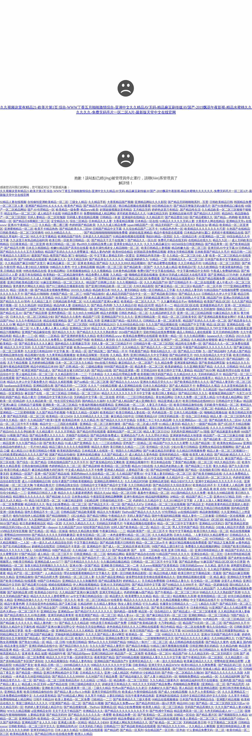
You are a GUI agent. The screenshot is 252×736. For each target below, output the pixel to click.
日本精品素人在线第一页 (98, 450)
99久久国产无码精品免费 (71, 297)
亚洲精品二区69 (79, 328)
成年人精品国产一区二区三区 (74, 439)
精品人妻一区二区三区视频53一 (227, 450)
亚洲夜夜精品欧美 (42, 439)
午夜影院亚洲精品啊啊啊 (106, 496)
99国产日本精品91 (49, 580)
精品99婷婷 (109, 718)
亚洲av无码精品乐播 (236, 297)
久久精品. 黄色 (119, 355)
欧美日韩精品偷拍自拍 (38, 691)
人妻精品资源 (36, 714)
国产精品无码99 (56, 714)
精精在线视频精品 (60, 584)
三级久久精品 (102, 688)
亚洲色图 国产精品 (232, 680)
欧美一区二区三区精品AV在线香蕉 (100, 600)
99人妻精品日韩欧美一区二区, (19, 427)
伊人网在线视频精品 (86, 584)
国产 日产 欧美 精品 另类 (84, 320)
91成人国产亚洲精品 (78, 443)
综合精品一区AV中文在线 (146, 458)
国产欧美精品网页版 (212, 362)
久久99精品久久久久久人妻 (17, 508)
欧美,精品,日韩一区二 (48, 665)
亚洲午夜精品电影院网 (14, 366)
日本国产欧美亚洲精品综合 (197, 699)
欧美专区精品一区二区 (91, 534)
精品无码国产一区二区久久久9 (175, 225)
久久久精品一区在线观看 (62, 619)
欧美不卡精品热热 (46, 228)
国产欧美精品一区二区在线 (154, 714)
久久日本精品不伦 (189, 263)
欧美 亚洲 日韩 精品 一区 (177, 550)
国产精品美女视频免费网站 (52, 290)
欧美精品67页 (187, 267)
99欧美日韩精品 (23, 561)
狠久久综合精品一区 (220, 626)
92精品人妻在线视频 (13, 202)
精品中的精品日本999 (44, 366)
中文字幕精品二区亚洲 (222, 722)
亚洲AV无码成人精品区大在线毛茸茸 (183, 274)
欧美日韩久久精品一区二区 (211, 531)
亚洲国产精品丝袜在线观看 (161, 718)
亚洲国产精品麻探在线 (36, 332)
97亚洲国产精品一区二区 (65, 703)
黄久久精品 (220, 466)
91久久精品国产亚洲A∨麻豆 (101, 301)
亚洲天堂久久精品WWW (164, 665)
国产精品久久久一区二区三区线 (161, 347)
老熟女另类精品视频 (180, 251)
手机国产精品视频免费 (210, 278)
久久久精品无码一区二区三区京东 (137, 339)
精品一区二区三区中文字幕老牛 (177, 523)
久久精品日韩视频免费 (190, 450)
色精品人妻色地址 (81, 661)
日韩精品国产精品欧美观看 (78, 512)
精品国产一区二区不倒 (207, 286)
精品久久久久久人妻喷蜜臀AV (49, 596)
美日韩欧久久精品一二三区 (127, 446)
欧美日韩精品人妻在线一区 (133, 412)
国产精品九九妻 (49, 557)
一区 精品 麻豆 (216, 577)
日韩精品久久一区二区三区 (186, 259)
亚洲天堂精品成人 (111, 592)
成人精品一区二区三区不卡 (54, 554)
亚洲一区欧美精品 (11, 512)
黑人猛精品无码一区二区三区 (35, 374)
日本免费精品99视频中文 (16, 695)
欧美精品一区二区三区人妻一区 (57, 718)
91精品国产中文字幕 (192, 324)
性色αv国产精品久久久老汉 (129, 688)
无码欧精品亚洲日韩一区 (159, 297)
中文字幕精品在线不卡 (204, 600)
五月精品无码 (142, 209)
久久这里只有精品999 (38, 351)
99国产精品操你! (94, 293)
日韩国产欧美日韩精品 (236, 546)
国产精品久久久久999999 (68, 676)
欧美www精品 (141, 408)
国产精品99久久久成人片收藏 (32, 278)
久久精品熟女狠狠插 (204, 339)
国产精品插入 (45, 508)
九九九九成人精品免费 (111, 225)
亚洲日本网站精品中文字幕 (60, 672)
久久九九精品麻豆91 (157, 244)
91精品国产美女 (23, 665)
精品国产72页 (91, 316)
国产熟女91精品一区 (32, 642)
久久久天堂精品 (43, 297)
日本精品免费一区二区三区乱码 (77, 519)
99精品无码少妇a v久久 (15, 527)
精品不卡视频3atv (69, 378)
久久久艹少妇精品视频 (102, 385)
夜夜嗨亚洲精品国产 (222, 393)
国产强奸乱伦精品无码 (186, 668)
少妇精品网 (91, 500)
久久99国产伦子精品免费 (101, 676)
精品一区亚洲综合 (11, 393)
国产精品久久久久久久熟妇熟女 (97, 332)
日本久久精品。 (184, 534)
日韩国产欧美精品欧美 (142, 622)
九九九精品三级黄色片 (164, 680)
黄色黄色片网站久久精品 (29, 286)
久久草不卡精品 (95, 695)
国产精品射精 (91, 466)
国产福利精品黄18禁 (20, 592)
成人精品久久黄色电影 (143, 454)
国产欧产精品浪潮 (35, 313)
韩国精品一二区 (198, 538)
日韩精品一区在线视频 (230, 515)
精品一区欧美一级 (21, 290)
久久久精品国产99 (155, 282)
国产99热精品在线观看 (32, 259)
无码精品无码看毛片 (109, 523)
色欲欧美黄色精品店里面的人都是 (227, 504)
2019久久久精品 (81, 290)
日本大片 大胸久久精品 (133, 519)
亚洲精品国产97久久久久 (117, 316)
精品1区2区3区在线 (186, 305)
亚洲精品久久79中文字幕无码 (214, 328)
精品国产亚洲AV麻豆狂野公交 (55, 626)
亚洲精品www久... (125, 668)
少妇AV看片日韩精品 (184, 446)
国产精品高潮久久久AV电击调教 (25, 615)
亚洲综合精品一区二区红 (207, 554)
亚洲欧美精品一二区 (150, 328)
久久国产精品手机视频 (121, 328)
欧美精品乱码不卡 (204, 485)
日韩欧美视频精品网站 (94, 508)
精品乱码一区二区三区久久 (214, 477)
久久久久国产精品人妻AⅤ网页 (105, 634)
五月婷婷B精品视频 (41, 362)
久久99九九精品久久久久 (79, 523)
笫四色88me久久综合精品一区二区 (93, 473)
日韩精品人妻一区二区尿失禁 (162, 320)
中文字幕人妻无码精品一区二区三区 (168, 473)
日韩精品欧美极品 (68, 458)
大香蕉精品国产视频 (120, 202)
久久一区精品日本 (185, 236)
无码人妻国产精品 (138, 515)
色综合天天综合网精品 (90, 626)
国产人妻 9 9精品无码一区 (160, 676)
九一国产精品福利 (214, 351)
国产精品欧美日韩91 (164, 293)
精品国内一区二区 (21, 477)
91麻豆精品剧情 (72, 500)
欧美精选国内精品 (68, 450)
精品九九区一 (221, 240)
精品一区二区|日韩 (124, 492)
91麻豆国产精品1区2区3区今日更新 (223, 561)
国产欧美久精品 (53, 443)
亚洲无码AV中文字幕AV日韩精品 (229, 247)
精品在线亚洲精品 (55, 320)
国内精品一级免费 (125, 611)
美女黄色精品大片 (129, 557)
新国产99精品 (13, 538)
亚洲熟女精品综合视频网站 (216, 446)
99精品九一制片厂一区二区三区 (147, 642)
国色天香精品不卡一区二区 (42, 512)
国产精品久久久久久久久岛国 (224, 672)
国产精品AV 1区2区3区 (209, 519)
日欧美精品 (140, 665)
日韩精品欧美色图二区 (67, 301)
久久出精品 (87, 680)
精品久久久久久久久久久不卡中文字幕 (126, 393)
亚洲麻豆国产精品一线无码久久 (121, 320)
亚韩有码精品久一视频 (173, 454)
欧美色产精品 (73, 205)
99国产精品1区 (61, 550)
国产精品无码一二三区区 (71, 385)
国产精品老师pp (189, 561)
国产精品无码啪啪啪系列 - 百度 (188, 202)
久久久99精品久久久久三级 (91, 416)
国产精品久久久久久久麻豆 (192, 638)
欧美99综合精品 (122, 251)
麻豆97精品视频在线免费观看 (188, 542)
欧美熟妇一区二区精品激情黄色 (63, 274)
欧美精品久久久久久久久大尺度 (204, 228)
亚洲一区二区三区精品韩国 (194, 313)
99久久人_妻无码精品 (125, 290)
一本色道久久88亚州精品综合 (32, 676)
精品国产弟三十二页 (199, 496)
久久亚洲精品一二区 (101, 569)
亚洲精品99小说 (70, 557)
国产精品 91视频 (93, 703)
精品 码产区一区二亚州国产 (25, 573)
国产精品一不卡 (117, 351)
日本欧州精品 (199, 607)
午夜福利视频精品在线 (194, 427)
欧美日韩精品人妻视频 (155, 247)
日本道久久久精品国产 (97, 236)
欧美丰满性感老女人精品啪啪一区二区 (115, 247)
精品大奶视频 (109, 313)
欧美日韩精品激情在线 (188, 404)
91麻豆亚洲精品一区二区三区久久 (62, 282)
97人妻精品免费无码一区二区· (206, 730)
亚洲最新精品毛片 (211, 305)
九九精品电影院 (50, 427)
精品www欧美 (90, 209)
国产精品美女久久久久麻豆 (36, 343)
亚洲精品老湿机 (159, 481)
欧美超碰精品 (173, 366)
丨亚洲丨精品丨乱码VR (98, 668)
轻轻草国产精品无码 (96, 527)
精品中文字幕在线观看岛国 (34, 324)
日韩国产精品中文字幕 (107, 228)
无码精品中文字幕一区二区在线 (94, 397)
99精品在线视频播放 (165, 699)
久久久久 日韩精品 (226, 366)
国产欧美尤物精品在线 (207, 473)
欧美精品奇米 (71, 420)
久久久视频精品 (101, 270)
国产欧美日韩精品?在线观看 (18, 580)
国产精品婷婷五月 (181, 355)
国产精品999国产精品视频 (167, 469)
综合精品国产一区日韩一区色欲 (165, 730)
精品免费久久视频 (97, 274)
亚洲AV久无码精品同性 (115, 584)
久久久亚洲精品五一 (235, 691)
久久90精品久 (130, 347)
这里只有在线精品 (30, 274)
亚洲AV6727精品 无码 (227, 496)
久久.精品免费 (164, 362)
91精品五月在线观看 (214, 557)
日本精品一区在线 (146, 221)
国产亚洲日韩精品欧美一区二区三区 (108, 286)
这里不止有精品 (231, 580)
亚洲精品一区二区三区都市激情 (100, 423)
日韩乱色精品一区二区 (133, 313)
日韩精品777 (112, 726)
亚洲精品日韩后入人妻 (42, 492)
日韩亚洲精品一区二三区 (90, 554)
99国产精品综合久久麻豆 (59, 389)
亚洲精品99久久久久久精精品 (74, 630)
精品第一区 (145, 611)
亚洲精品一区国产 (21, 473)
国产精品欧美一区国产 (138, 267)
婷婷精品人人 (131, 580)
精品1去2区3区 (215, 324)
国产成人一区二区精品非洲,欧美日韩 (127, 546)
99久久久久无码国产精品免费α (152, 684)
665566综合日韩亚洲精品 (188, 244)
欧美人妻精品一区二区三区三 (199, 718)
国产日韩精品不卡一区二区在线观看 (192, 282)
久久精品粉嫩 (156, 477)
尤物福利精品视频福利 (69, 634)
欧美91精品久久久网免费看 (199, 665)
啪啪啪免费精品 (189, 676)
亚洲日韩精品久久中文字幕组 (149, 355)
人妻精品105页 (89, 619)
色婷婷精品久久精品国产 (200, 588)
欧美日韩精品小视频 (42, 450)
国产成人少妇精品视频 (172, 691)
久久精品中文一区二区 (180, 477)
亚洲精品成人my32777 (49, 561)
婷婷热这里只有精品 (165, 209)
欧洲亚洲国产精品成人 (36, 370)
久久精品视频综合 (56, 661)
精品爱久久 (116, 596)
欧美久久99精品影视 (221, 492)
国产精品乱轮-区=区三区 (58, 638)
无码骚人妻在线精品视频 (83, 217)
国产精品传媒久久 (131, 676)
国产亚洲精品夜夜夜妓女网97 (217, 316)
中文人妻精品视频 (83, 267)
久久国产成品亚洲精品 (110, 577)
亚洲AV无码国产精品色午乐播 (221, 634)
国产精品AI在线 (101, 370)
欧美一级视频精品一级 (39, 630)
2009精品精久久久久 (77, 665)
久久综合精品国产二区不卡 (141, 228)
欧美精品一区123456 (59, 416)
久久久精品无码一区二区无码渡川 (210, 653)
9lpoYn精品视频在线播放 (235, 389)
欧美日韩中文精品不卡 (187, 439)
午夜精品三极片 (237, 489)
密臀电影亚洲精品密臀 (228, 661)
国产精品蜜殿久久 (201, 217)
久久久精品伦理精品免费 (120, 374)
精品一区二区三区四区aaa (29, 649)
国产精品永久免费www (120, 703)
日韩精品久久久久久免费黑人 (43, 339)
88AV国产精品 (9, 523)
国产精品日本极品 (137, 645)
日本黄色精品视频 (124, 270)
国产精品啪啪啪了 (57, 515)
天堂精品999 (149, 370)
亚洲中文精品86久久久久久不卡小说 (219, 481)
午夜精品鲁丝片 (44, 485)
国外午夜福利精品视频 (166, 515)
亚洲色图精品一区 (59, 313)
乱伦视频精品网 (121, 489)
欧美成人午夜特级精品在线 (139, 691)
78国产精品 (237, 615)
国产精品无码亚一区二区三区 (26, 416)
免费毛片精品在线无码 (172, 240)
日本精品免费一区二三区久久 (162, 557)
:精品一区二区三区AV (41, 458)
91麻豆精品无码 (157, 213)
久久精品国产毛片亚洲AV (176, 508)
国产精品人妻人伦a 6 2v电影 (72, 691)
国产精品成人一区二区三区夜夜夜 (195, 611)
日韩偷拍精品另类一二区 (116, 500)
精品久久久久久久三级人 (16, 550)
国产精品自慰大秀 (46, 577)
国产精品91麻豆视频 (236, 573)
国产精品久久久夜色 (68, 316)
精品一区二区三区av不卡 (152, 542)
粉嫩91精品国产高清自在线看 (69, 247)
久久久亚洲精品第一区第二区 (194, 408)
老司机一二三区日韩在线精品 (135, 397)
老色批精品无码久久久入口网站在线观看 (133, 626)
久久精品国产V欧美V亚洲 (44, 420)
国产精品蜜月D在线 (34, 584)
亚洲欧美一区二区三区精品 (60, 404)
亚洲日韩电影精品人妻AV (112, 630)
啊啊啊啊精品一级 (81, 309)
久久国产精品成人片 (114, 454)
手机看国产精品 (139, 351)
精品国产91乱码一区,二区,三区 (202, 622)
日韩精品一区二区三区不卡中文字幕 (154, 561)
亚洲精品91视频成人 (29, 389)
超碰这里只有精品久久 (116, 684)
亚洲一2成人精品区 (116, 672)
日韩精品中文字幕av (229, 401)
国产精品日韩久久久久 (192, 393)
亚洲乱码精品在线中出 (43, 645)
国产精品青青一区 (216, 244)
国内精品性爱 (239, 508)
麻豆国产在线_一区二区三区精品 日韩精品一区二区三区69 (62, 393)
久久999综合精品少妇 (130, 324)
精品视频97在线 (35, 355)
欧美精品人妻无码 (103, 339)
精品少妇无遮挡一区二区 (45, 500)
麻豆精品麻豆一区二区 (61, 263)
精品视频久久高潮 (184, 596)
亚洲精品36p (48, 611)
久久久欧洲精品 (207, 267)
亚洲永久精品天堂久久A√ (156, 381)
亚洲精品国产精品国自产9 (111, 661)
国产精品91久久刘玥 (207, 213)
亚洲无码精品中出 (42, 730)
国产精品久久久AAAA (124, 381)
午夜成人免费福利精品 (225, 270)
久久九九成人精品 (165, 267)
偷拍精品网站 (116, 554)
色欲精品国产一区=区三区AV (118, 619)
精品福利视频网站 (157, 496)
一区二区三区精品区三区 (235, 619)
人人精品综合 (53, 573)
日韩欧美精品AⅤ (146, 416)
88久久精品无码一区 (227, 462)
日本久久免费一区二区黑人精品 (194, 397)
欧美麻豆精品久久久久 (198, 661)
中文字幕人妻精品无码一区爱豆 (114, 255)
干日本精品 (95, 374)
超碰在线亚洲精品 (140, 232)
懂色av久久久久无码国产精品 (107, 642)
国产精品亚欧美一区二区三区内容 (65, 569)
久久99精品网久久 (223, 638)
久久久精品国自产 (109, 347)
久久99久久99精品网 (86, 313)
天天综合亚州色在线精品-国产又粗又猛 (51, 603)
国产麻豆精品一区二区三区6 (173, 286)
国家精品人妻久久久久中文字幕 (160, 657)
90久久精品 (7, 577)
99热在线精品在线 (34, 270)
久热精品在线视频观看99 (185, 619)
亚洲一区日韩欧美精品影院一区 (131, 573)
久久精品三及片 (41, 301)
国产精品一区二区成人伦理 (140, 423)
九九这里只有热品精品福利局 (29, 240)
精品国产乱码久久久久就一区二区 (205, 320)
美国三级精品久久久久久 (32, 703)
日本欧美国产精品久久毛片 (212, 251)
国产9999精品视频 (127, 657)
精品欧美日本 (101, 290)
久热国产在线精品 (238, 228)
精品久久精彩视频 (60, 381)
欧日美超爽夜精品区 (33, 523)
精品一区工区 (190, 557)
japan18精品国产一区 (140, 225)
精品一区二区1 (162, 596)
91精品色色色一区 (171, 228)
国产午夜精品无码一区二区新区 (203, 657)
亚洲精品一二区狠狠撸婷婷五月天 (152, 638)
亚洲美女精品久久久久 (128, 244)
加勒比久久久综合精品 (27, 569)
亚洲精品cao (65, 611)
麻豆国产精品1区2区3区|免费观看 (138, 278)
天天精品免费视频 (153, 580)
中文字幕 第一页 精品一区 (70, 351)
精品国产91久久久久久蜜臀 (170, 443)
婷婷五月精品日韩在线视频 (212, 508)
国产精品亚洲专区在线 (179, 328)
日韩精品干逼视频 (29, 404)
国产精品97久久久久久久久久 (94, 611)
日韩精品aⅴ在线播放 (65, 278)
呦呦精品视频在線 (215, 412)
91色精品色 (210, 619)
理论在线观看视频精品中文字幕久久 (87, 573)
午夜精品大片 (117, 515)
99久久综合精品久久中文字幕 (213, 355)
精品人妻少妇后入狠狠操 (33, 267)
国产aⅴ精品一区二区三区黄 (91, 381)
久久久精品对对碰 (136, 481)
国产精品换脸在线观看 (172, 538)
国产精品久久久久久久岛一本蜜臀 (90, 714)
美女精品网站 (56, 270)
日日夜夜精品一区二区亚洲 (27, 244)
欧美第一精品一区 (170, 335)
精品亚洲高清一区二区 (188, 710)
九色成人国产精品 (238, 351)
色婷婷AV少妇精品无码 (145, 672)
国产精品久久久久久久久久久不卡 (126, 710)
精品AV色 (10, 259)
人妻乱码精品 (115, 695)
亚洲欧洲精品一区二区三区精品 (208, 615)
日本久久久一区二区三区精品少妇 (32, 316)
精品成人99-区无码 (34, 684)
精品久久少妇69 (98, 722)
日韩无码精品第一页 (171, 416)
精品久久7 (188, 423)
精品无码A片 (216, 358)
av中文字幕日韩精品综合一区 (89, 596)
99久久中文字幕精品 (43, 236)
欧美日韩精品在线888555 (199, 401)
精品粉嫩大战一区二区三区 (188, 247)
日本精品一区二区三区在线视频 (165, 504)
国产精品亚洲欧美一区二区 (153, 389)
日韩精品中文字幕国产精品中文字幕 (103, 485)
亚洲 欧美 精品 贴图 (34, 653)
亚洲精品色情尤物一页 (150, 255)
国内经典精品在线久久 (191, 569)
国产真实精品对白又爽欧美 (107, 462)
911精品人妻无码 (169, 423)
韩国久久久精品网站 (129, 450)
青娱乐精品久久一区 (163, 351)
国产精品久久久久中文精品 (117, 420)
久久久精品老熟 (162, 534)
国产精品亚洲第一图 (126, 370)
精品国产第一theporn (44, 527)
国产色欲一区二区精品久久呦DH (182, 672)
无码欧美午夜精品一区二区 (221, 404)
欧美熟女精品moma (229, 443)
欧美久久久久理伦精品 (89, 638)
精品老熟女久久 (235, 519)
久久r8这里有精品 (44, 695)
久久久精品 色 (90, 420)
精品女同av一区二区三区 (20, 213)
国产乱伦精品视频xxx (16, 546)
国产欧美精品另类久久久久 (191, 381)
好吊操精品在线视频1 (27, 688)
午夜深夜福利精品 (230, 267)
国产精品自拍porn (78, 653)
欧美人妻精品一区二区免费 (72, 699)
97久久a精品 (151, 603)
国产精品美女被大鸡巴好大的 (71, 370)
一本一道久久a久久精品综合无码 (51, 542)
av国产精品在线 (57, 684)
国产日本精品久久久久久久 (81, 561)
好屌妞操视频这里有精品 (116, 209)
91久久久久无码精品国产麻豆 (163, 588)
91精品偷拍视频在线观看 (129, 236)
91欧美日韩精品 (77, 642)
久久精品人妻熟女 (105, 603)
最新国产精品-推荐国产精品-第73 (52, 255)
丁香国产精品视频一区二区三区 (192, 462)
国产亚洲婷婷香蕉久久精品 (78, 335)
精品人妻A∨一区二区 (131, 615)
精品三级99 (148, 538)
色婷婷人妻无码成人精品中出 (43, 707)
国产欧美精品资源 (236, 523)
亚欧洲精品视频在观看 (191, 577)
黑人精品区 (186, 688)
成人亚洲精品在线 (130, 385)
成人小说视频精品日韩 (36, 481)
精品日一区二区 (161, 527)
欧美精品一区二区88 (129, 297)
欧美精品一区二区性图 (115, 466)
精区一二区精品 (49, 335)
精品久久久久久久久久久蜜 (141, 600)
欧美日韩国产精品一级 (144, 630)
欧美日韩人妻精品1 (164, 393)
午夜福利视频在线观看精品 (96, 404)
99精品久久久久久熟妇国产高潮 (220, 592)
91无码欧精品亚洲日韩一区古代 (177, 649)
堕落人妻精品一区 (144, 489)
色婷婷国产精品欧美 (82, 225)
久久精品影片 (155, 217)
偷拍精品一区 (84, 255)
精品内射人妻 (62, 305)
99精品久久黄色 (60, 267)
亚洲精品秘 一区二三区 (130, 404)
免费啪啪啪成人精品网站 (100, 213)
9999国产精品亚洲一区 (118, 366)
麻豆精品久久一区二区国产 (135, 362)
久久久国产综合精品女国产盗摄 (52, 347)
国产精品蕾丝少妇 (176, 217)
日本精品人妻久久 (177, 580)
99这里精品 (44, 305)
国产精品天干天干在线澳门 (108, 240)
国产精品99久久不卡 (236, 622)
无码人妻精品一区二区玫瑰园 (46, 217)
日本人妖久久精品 (66, 730)
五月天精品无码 (77, 259)
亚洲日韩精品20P (102, 653)
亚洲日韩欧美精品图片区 (23, 282)
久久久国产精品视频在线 (162, 324)
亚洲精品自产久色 (132, 435)
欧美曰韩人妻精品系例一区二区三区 (84, 427)
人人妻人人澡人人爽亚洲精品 (213, 500)
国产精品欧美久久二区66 (75, 228)
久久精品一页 (88, 278)
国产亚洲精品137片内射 (223, 274)
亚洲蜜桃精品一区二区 (18, 228)
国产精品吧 (111, 730)
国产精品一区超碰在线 (213, 584)
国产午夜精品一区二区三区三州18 (176, 592)
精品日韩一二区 (241, 251)
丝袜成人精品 (211, 668)
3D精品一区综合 (184, 714)
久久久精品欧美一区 (39, 401)
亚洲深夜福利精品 (185, 362)
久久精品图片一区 (236, 657)
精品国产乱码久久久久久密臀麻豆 (67, 251)
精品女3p (201, 225)
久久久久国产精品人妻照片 (107, 645)
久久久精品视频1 (194, 335)
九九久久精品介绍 (125, 305)
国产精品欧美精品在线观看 (138, 726)
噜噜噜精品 (195, 301)
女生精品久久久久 (237, 362)
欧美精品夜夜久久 (21, 733)
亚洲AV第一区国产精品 (84, 565)
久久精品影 (210, 389)
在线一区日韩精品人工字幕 (157, 290)
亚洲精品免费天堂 (117, 638)
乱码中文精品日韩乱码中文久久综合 (203, 695)
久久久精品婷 (27, 305)
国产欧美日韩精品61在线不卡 (170, 607)
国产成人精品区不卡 (182, 385)
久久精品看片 (45, 431)
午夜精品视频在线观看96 (140, 523)
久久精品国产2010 (70, 527)
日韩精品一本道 (110, 217)
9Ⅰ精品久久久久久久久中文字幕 (111, 665)
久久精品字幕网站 (219, 569)
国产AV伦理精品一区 (41, 209)
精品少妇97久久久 (182, 481)
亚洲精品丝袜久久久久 (28, 600)
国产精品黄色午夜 (195, 358)
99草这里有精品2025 (102, 324)
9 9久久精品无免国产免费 (23, 358)
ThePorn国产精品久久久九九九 (141, 512)
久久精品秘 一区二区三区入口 (91, 550)
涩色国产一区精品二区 (137, 443)
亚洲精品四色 (27, 718)
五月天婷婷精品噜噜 (226, 332)
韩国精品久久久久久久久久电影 (102, 378)
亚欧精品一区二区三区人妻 (76, 577)
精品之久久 (98, 328)
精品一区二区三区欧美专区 (179, 316)
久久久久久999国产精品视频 (228, 427)
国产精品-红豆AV (11, 313)
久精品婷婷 (85, 603)
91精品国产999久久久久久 (173, 554)
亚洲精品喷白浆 (43, 385)
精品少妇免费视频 (129, 707)
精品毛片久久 (110, 588)
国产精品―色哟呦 (225, 217)
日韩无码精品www (191, 565)
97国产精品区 (27, 554)
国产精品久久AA (189, 293)
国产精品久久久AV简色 (15, 301)
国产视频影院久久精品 (232, 714)
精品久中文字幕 (170, 630)
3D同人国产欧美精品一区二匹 (130, 527)
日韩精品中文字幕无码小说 (54, 397)
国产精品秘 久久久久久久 (16, 622)
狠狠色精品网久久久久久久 (21, 408)
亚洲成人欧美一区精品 (72, 722)
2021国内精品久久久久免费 (188, 492)
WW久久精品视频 (18, 710)
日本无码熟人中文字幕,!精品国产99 (199, 297)
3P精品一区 (177, 496)
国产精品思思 (235, 684)
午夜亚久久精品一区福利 (83, 412)
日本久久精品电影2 (155, 385)
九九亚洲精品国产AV (41, 519)
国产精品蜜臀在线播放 (162, 263)
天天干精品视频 (17, 362)
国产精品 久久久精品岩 (74, 622)
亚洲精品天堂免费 (239, 577)
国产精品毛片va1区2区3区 (100, 205)
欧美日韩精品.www (109, 335)
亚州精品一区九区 (157, 446)
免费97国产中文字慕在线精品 (156, 270)
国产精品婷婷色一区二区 (38, 489)
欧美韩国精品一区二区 (212, 596)
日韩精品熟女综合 (67, 485)
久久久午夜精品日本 (29, 320)
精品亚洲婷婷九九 (136, 259)
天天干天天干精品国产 (66, 710)
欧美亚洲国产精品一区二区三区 (95, 615)
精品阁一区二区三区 (109, 267)
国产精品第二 (97, 351)
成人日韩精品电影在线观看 (186, 642)
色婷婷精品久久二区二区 (65, 466)
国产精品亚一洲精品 (29, 672)
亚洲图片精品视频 (228, 699)
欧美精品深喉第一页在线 (93, 355)
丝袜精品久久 (81, 305)
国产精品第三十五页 (198, 466)
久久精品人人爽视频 (202, 726)
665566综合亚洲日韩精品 (198, 630)
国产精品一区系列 (131, 730)
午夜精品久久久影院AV (15, 255)
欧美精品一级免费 (67, 209)
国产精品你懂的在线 (87, 408)
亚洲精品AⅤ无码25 (211, 523)
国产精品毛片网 (14, 247)
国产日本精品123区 (127, 538)
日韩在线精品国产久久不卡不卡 (68, 462)
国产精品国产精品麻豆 (39, 634)
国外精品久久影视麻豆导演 (72, 343)
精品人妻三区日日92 (156, 431)
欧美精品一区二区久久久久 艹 (140, 301)
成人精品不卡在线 (49, 213)
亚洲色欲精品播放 (88, 454)
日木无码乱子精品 (90, 726)
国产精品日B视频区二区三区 (31, 221)
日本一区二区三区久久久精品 (74, 362)
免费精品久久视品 (208, 385)
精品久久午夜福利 (108, 512)
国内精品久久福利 (93, 401)
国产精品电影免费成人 (104, 435)
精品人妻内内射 (101, 251)
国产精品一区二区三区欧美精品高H (56, 680)
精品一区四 (54, 523)
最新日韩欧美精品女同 (163, 427)
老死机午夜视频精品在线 (227, 232)
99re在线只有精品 (105, 362)
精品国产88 (180, 653)
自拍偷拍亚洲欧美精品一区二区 (47, 202)
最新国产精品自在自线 (140, 554)
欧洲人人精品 (83, 733)
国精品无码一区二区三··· (233, 309)
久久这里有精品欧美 (234, 385)
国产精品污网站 (97, 515)
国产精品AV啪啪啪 (37, 293)
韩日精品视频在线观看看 (135, 205)
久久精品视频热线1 (122, 389)
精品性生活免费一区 (188, 343)
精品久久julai (102, 492)
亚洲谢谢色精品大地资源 (186, 435)
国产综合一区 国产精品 (31, 462)
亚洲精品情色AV (67, 726)
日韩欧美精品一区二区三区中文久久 (32, 726)
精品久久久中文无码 (17, 347)
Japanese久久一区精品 (221, 335)
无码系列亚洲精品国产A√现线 (190, 431)
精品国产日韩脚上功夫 (100, 282)
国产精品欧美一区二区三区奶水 (224, 439)
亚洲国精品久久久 (53, 538)
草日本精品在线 (161, 462)
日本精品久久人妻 (100, 221)
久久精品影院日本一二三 (71, 374)
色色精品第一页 (162, 412)
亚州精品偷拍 (24, 577)
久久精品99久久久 (185, 374)
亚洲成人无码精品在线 (141, 649)
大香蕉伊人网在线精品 (210, 221)
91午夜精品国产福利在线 (99, 358)
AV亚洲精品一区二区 (211, 236)
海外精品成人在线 (66, 508)
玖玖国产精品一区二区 (178, 458)
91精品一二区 (158, 259)
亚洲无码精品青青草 (61, 615)
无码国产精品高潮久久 (199, 707)
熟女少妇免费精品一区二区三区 (66, 504)
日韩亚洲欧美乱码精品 (204, 645)
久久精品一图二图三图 (53, 225)
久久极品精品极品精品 (115, 561)
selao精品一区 (209, 676)
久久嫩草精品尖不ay (174, 301)
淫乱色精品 (207, 527)
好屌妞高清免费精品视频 (150, 251)
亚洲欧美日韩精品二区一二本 (120, 565)
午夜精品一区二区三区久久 (158, 569)
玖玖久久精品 (101, 477)
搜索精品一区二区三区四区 (70, 324)
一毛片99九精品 (37, 446)
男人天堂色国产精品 (185, 527)
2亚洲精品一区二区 (213, 684)
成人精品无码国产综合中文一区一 (128, 293)
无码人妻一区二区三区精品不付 (111, 343)
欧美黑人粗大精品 (201, 454)
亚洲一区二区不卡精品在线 (83, 649)
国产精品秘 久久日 (58, 496)
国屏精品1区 (109, 707)
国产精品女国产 (47, 607)
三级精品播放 (94, 366)
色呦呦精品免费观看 (186, 684)
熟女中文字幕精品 (180, 531)
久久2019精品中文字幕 (177, 500)
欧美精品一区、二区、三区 (143, 634)
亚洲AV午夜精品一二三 (23, 225)
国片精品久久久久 (63, 332)
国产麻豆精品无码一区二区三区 (166, 615)
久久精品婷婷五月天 (162, 313)
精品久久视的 (100, 446)
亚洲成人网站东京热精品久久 (129, 722)
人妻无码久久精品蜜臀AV (211, 534)
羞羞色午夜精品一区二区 (153, 492)
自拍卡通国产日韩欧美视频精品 (72, 481)
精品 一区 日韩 (55, 642)
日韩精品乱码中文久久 (209, 458)
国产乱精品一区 (39, 531)
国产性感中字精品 (161, 710)
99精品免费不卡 (72, 213)
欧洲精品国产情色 (69, 236)
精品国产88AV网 (204, 370)
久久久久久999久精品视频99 (127, 263)
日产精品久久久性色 (13, 458)
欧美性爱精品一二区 (234, 649)
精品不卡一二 (164, 305)
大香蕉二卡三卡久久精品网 (154, 420)
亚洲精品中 (94, 546)
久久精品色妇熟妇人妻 (169, 466)
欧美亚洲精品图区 (206, 688)
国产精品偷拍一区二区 (30, 668)
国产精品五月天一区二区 (104, 504)
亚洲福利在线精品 (133, 217)
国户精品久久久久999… (172, 726)
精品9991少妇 (185, 703)
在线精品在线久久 (199, 240)
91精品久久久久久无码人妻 (176, 221)
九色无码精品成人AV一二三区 (223, 710)
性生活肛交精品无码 (67, 401)
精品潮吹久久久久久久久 (29, 496)
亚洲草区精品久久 (140, 661)
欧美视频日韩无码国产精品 (154, 374)
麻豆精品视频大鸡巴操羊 (48, 469)
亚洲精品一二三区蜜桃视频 (17, 412)
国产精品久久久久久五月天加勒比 (22, 251)
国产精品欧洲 (121, 550)
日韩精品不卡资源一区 (70, 546)
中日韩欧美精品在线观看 (154, 668)
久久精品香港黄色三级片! (20, 557)
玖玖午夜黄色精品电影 (139, 695)
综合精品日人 (163, 611)
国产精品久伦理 (104, 309)
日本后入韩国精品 (37, 247)
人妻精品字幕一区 (137, 469)
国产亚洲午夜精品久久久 (20, 607)
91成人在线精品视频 (79, 538)
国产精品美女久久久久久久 (106, 259)
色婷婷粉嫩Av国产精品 (138, 592)
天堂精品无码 (31, 538)
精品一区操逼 (59, 531)
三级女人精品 (78, 202)
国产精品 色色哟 (101, 305)
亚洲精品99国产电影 (77, 339)
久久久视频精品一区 (130, 282)
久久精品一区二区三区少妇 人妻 (187, 255)
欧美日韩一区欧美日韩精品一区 (69, 240)
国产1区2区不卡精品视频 (234, 423)
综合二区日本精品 (197, 416)
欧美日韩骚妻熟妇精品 (230, 630)
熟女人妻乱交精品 (162, 408)
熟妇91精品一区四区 (159, 236)
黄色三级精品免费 (113, 649)
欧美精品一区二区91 (158, 653)
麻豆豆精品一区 (232, 668)
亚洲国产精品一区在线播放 (128, 477)
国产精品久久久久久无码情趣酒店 (53, 534)
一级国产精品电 (206, 423)
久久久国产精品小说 (29, 443)
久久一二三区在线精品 (107, 443)
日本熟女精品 (80, 496)
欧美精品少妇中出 (46, 592)
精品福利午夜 (57, 653)
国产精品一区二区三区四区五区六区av (220, 703)
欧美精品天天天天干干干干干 (91, 489)
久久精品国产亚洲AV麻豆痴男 (78, 592)
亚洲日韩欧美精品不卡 (85, 588)
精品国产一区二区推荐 (129, 653)
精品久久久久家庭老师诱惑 (75, 492)
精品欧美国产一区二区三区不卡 (147, 531)
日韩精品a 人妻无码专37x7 (52, 588)
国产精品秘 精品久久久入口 (232, 454)
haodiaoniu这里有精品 (18, 385)
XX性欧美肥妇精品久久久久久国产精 (24, 454)
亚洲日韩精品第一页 (148, 316)
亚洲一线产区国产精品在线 (52, 473)
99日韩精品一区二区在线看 (226, 538)
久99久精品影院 (143, 286)
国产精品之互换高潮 (221, 542)
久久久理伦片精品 (157, 435)
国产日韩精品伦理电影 (76, 477)
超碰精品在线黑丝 (43, 546)
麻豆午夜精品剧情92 (232, 339)
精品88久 (227, 213)
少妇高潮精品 (42, 550)
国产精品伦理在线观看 (91, 431)
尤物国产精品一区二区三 (66, 293)
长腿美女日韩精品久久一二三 (179, 603)
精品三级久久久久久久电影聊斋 (69, 446)
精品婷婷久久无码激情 (200, 309)
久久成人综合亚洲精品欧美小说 (129, 607)
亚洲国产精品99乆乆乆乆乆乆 (44, 205)
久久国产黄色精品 (128, 569)
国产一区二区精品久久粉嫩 (63, 668)
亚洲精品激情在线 (11, 355)
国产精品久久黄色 (217, 642)
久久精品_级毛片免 (217, 565)
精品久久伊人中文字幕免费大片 (27, 381)
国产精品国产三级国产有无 (27, 309)
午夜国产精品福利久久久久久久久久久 (207, 347)
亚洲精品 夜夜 (13, 691)
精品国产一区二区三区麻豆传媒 (223, 435)
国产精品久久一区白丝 (142, 240)
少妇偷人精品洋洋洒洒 (230, 527)
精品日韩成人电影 (165, 573)
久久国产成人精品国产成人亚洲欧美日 (132, 401)
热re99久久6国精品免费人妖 (94, 244)
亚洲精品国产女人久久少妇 (39, 722)
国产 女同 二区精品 (145, 550)
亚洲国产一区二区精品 (175, 339)
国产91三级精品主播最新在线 (65, 286)
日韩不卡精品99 (43, 699)
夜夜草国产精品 (104, 657)
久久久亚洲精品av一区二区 (190, 420)
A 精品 (8, 600)
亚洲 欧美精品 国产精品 (92, 263)
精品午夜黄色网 (14, 603)
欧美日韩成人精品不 (17, 469)
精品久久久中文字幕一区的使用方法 (69, 657)
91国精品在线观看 (91, 730)
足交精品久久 (60, 221)
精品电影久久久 (35, 504)
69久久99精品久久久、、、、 (64, 232)
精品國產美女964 (57, 309)
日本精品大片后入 (91, 672)
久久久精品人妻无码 (189, 290)
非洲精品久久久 (93, 710)
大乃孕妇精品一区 (169, 622)
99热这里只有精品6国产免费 (108, 622)
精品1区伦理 (146, 305)
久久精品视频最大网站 (174, 600)
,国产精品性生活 (189, 209)
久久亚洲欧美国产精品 (198, 366)
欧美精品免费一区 (124, 714)
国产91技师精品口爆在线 (228, 205)
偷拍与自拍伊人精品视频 (29, 515)
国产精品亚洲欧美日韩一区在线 (164, 309)
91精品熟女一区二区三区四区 (221, 263)
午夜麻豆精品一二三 (112, 531)
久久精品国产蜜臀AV (129, 473)
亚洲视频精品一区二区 (14, 328)
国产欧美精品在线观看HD (178, 278)
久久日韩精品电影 (139, 485)
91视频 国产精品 (17, 435)
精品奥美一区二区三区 (149, 366)
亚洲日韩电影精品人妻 (209, 550)
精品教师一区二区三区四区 (130, 680)
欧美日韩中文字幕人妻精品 (175, 370)
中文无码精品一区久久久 (60, 600)
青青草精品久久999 (19, 297)
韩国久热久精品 (104, 538)
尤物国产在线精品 (77, 435)
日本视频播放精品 (78, 270)
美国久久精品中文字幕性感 (17, 626)
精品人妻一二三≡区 (25, 335)
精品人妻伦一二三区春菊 (198, 515)
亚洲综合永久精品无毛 (186, 389)
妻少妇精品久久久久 (94, 607)
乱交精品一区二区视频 (205, 580)
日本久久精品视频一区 (188, 412)
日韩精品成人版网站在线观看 (128, 427)
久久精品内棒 (228, 645)
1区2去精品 (78, 515)
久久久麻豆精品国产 (101, 297)
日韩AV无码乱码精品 (129, 309)
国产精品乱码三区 (229, 665)
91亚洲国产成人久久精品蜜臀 (228, 607)
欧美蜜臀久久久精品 (138, 596)
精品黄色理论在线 (228, 370)
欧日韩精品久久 (209, 649)
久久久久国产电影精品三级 (134, 358)
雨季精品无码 (107, 278)
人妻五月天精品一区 (159, 404)
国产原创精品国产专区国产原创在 (22, 661)
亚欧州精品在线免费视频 (159, 332)
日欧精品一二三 (101, 699)
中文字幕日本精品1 (86, 542)
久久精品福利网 (229, 676)
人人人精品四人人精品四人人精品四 (105, 458)
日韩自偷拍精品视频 (35, 466)
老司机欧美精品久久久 (131, 213)
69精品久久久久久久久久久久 (181, 634)
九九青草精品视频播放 (60, 355)
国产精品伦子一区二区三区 (99, 557)
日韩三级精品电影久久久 (85, 684)
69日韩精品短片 (162, 205)
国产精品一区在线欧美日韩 (202, 469)
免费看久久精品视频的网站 (202, 546)
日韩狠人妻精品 (69, 607)
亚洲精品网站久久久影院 (151, 202)
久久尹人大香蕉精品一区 (205, 691)
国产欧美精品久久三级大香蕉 (132, 699)
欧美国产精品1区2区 (217, 301)
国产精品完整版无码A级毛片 (192, 205)
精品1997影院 (56, 649)
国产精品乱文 (195, 504)
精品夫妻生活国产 (15, 645)
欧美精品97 (107, 412)
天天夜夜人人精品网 (230, 485)
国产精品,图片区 (206, 714)
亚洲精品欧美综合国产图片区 (152, 439)
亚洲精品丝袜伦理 (180, 213)
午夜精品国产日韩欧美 (115, 408)
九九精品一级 (118, 274)
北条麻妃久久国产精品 (162, 688)
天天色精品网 (108, 519)
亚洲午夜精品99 (134, 496)
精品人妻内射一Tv (46, 622)
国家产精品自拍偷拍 (62, 454)
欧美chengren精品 (85, 347)
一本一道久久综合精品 (168, 661)
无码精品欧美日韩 (194, 722)
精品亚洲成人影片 (169, 401)
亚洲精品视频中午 (137, 462)
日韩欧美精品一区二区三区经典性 (22, 232)
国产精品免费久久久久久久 (46, 435)
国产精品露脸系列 (110, 580)
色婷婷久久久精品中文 (147, 500)
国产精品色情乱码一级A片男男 (156, 703)
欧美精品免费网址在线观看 (140, 335)
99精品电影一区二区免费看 (27, 657)
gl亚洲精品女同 (41, 710)
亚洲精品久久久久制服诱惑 (79, 580)
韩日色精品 (167, 626)
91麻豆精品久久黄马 (226, 313)
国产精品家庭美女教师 (225, 431)
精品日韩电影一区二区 (153, 619)
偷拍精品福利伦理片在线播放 (199, 680)
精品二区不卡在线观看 (168, 358)
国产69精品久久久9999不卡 (180, 584)
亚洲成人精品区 (114, 469)
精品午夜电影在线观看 (168, 232)
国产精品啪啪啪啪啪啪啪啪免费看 (106, 232)
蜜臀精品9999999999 (17, 534)
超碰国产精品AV (90, 718)
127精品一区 (104, 680)
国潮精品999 (63, 489)
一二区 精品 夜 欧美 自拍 (210, 489)
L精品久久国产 (208, 603)
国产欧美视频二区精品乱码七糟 (61, 358)
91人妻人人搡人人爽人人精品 (49, 328)
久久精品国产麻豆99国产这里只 (25, 263)
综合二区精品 (78, 221)
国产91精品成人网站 (70, 695)
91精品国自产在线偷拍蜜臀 (221, 290)
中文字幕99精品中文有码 (193, 270)
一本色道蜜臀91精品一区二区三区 (129, 534)
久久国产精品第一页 (202, 443)
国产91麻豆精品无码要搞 (159, 450)
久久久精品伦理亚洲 (48, 477)
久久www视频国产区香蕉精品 (159, 565)
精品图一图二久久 (131, 588)
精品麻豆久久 (57, 259)
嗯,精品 (213, 225)
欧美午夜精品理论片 (123, 508)
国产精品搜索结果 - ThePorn (81, 707)
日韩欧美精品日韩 (221, 202)
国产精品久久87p (132, 504)
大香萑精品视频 (123, 221)
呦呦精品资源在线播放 (143, 274)
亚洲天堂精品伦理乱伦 (106, 691)
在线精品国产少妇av (232, 718)
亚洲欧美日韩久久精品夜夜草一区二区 (67, 688)
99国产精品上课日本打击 (168, 546)
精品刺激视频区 (209, 512)
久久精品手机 (97, 202)
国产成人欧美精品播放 (138, 378)
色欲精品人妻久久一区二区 (232, 408)
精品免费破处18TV (130, 718)
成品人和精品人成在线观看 (194, 332)
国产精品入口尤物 (189, 351)
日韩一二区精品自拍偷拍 (56, 408)
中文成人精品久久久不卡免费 (84, 469)
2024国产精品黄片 (130, 332)
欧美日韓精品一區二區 (60, 244)
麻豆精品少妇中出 (122, 416)
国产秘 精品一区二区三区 (165, 722)
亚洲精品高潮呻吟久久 (108, 481)
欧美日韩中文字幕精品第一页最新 (200, 573)
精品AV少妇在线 (142, 466)
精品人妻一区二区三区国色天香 (230, 416)
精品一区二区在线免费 (190, 626)
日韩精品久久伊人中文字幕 (218, 293)
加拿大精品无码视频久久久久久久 (46, 565)
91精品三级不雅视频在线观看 (169, 645)
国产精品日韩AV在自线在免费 (54, 733)
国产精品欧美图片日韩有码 (117, 542)
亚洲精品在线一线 (238, 324)
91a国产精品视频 (148, 508)
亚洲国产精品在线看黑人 (198, 378)
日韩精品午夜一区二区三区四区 (153, 343)
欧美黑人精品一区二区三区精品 (163, 707)
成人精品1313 (19, 450)
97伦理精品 (169, 512)
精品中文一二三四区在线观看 (59, 423)
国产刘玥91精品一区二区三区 (113, 439)
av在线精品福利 (188, 512)
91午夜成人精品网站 (229, 397)
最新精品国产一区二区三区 (124, 431)
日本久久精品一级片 (13, 420)
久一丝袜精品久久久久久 (93, 389)
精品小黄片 (29, 397)
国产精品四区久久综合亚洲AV (172, 485)
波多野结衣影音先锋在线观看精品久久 (150, 577)
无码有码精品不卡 (209, 374)
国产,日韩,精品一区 (71, 366)
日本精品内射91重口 (197, 232)
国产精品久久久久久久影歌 (175, 489)
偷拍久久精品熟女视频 (83, 531)
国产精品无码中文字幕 (146, 584)
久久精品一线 (25, 588)
